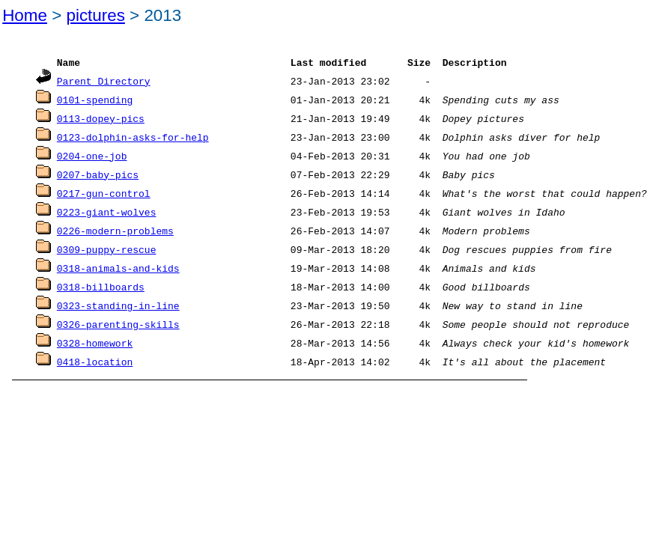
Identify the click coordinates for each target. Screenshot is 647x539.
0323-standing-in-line (118, 295)
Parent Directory (104, 80)
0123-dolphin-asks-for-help (133, 134)
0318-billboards (101, 277)
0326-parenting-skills (118, 313)
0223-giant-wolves (107, 206)
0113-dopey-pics (101, 116)
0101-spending (95, 98)
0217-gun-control (104, 188)
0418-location (95, 349)
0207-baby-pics (98, 170)
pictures (95, 15)
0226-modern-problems (115, 224)
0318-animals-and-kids (118, 260)
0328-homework (95, 331)
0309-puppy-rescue (107, 242)
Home (24, 15)
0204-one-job (92, 152)
